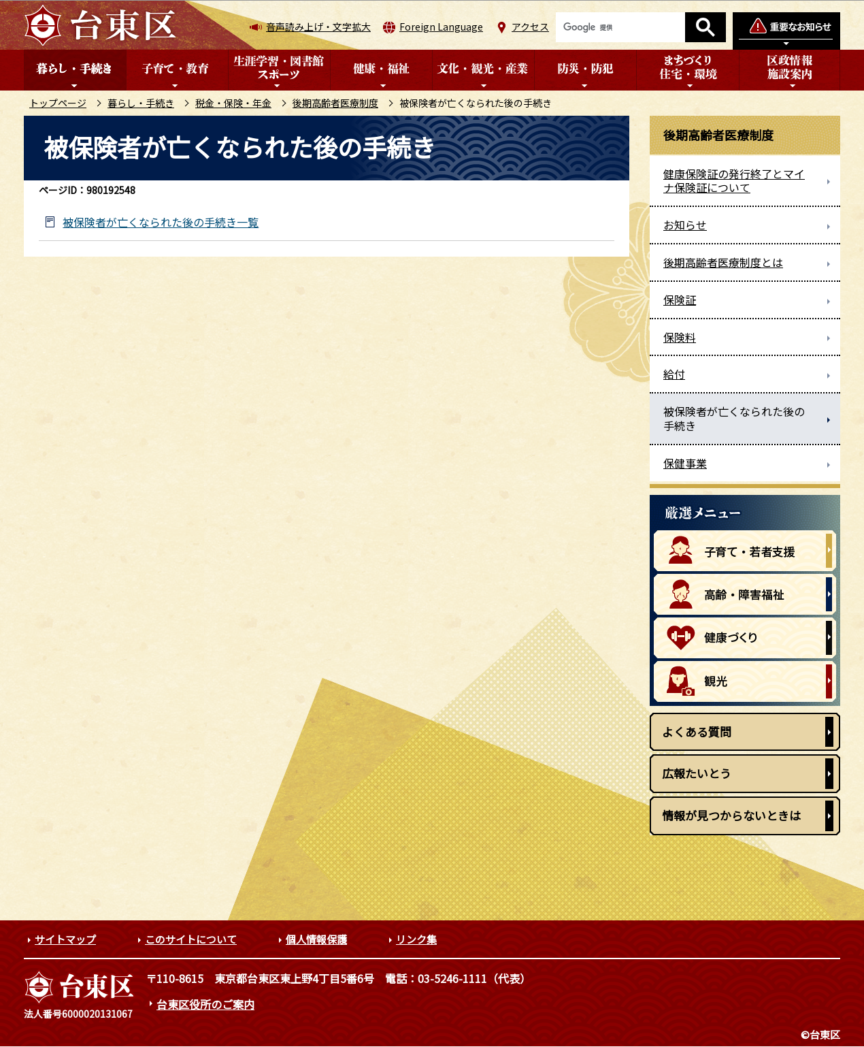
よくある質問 (696, 731)
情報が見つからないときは (731, 815)
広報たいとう (696, 773)
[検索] (620, 27)
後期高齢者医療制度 (335, 103)
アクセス (530, 26)
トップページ (57, 103)
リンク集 (416, 939)
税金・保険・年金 (233, 103)
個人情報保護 (316, 939)
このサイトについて (191, 939)
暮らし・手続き (140, 103)
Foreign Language (441, 26)
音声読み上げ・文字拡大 (318, 26)
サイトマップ (65, 939)
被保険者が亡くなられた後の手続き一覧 (161, 222)
